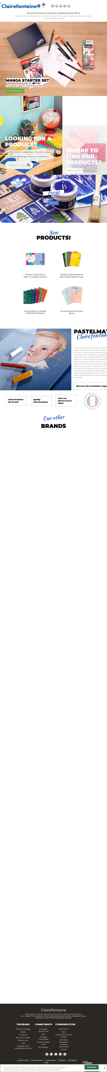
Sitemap (62, 1060)
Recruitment (23, 1040)
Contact (64, 1049)
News (63, 1032)
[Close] (104, 1068)
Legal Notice (50, 1060)
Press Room (64, 1029)
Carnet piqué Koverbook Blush (72, 312)
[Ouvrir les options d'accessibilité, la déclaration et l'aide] (79, 5)
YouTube (102, 6)
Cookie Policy (22, 1060)
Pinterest (60, 1054)
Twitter (98, 6)
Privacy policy (37, 1060)
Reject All (91, 1067)
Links (23, 1043)
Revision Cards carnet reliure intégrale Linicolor (35, 276)
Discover (53, 203)
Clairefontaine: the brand (16, 400)
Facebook (94, 6)
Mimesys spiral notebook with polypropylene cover (72, 276)
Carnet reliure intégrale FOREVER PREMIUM (35, 312)
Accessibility (43, 1047)
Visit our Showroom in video (65, 400)
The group (23, 1035)
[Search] (18, 6)
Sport (43, 1034)
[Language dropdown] (85, 6)
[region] (53, 1068)
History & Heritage (23, 1029)
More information (15, 91)
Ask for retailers (74, 170)
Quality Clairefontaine (40, 400)
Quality (23, 1032)
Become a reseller (23, 1038)
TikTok (64, 1054)
